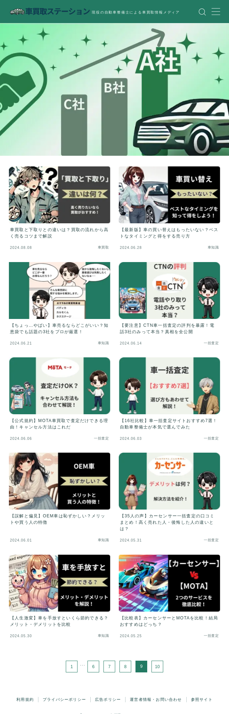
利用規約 (25, 699)
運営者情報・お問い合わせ (156, 699)
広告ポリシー (108, 699)
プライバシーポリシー (64, 699)
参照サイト (202, 699)
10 (157, 666)
